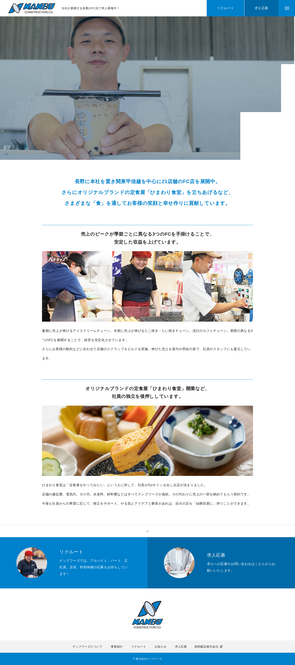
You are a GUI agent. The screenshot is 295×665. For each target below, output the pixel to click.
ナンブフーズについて (88, 646)
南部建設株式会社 (206, 646)
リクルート (138, 646)
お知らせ (161, 646)
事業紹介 (117, 646)
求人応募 (181, 646)
